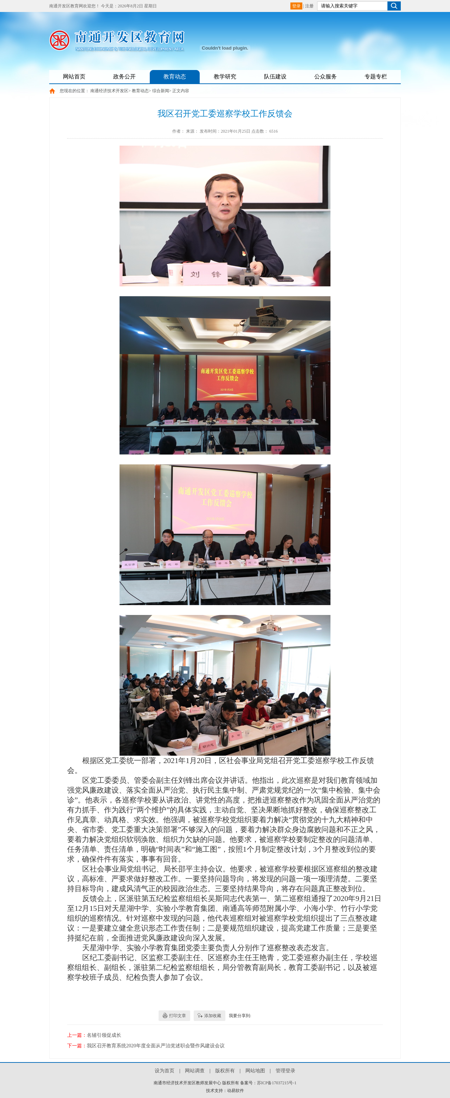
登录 (296, 6)
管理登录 (285, 1070)
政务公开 (124, 77)
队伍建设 (275, 77)
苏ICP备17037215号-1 (277, 1082)
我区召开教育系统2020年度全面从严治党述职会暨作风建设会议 (156, 1045)
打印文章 (177, 1015)
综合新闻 (160, 90)
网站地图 (255, 1070)
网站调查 (195, 1070)
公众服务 (325, 77)
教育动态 (174, 77)
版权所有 (225, 1070)
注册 (309, 6)
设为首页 (164, 1070)
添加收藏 (212, 1015)
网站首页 (74, 77)
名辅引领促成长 (104, 1035)
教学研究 (225, 77)
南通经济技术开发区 (109, 90)
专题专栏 (376, 77)
